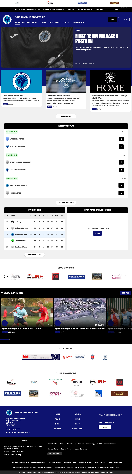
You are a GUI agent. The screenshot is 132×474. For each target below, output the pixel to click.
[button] (17, 23)
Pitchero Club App (99, 462)
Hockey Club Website (69, 462)
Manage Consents (80, 449)
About (62, 444)
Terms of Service (110, 444)
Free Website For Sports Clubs (19, 462)
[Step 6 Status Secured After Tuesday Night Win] (110, 81)
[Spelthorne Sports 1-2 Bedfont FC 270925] (27, 312)
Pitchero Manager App (115, 462)
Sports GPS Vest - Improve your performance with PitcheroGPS (32, 467)
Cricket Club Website (54, 462)
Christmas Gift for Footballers (64, 467)
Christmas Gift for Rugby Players (85, 467)
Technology (90, 444)
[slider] (4, 339)
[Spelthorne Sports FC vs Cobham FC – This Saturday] (80, 312)
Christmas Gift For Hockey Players (108, 467)
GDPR (99, 444)
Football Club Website (38, 462)
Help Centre (52, 444)
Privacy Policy (53, 449)
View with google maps (18, 433)
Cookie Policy (66, 449)
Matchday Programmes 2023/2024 (27, 9)
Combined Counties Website (53, 9)
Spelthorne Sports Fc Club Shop (80, 9)
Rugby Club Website (85, 462)
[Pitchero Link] (125, 10)
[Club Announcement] (21, 81)
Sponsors (99, 9)
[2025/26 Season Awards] (66, 81)
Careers (81, 444)
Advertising (71, 444)
